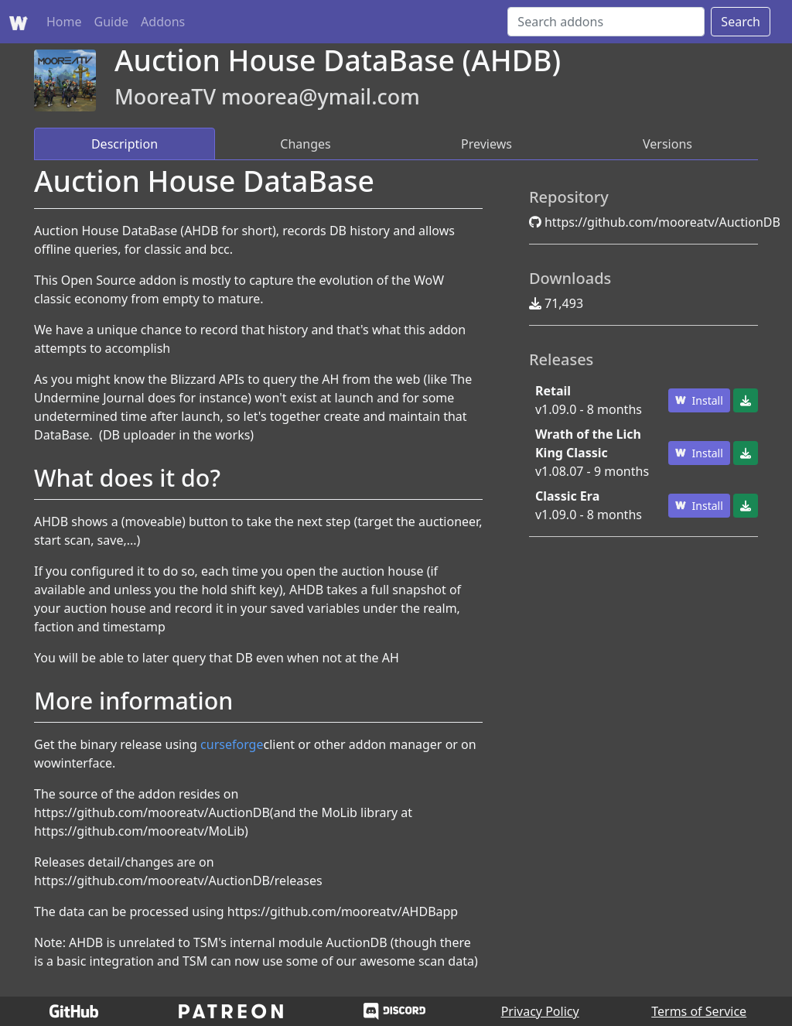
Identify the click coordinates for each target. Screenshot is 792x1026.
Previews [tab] (486, 143)
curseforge (231, 744)
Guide (111, 21)
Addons (163, 21)
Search (740, 21)
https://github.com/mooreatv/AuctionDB (662, 222)
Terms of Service (698, 1011)
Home (64, 21)
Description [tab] (124, 143)
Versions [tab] (667, 143)
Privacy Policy (540, 1011)
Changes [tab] (305, 143)
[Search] (606, 21)
